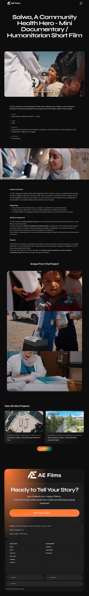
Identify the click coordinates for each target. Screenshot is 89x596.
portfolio (13, 556)
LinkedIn (48, 547)
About (12, 550)
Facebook (49, 553)
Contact (12, 562)
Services (12, 553)
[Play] (44, 74)
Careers (12, 559)
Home (11, 547)
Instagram (49, 550)
